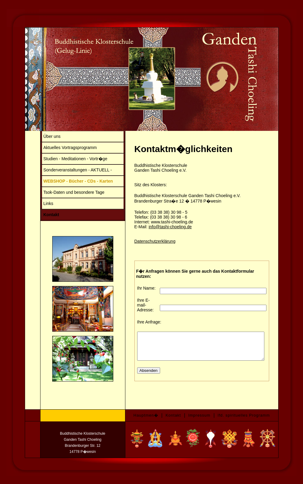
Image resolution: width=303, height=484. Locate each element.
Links (42, 203)
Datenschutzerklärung (148, 241)
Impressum (199, 414)
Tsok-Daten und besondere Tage (67, 192)
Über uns (45, 136)
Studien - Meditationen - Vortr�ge (69, 158)
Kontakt (45, 214)
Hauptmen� (146, 414)
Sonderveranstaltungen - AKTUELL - (71, 169)
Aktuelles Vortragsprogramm (63, 147)
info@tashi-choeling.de (163, 226)
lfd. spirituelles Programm (244, 414)
